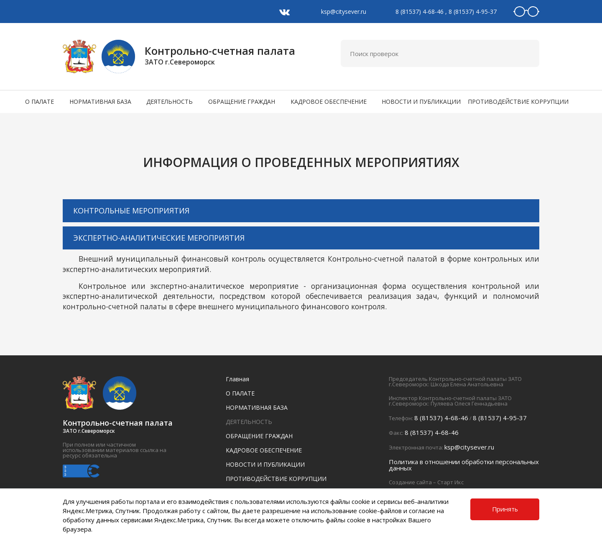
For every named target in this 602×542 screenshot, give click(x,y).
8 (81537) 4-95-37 (473, 11)
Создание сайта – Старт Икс (426, 482)
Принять (505, 509)
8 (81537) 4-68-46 (419, 11)
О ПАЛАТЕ (39, 101)
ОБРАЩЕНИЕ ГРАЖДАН (241, 101)
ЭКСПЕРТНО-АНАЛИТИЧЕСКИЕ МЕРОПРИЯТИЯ (159, 238)
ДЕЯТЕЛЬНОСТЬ (169, 101)
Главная (237, 379)
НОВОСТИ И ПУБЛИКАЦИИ (421, 101)
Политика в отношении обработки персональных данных (464, 464)
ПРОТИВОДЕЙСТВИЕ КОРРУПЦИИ (518, 101)
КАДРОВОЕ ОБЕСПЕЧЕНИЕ (329, 101)
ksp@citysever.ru (343, 11)
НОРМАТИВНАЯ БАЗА (100, 101)
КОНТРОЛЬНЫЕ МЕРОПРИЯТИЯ (131, 210)
